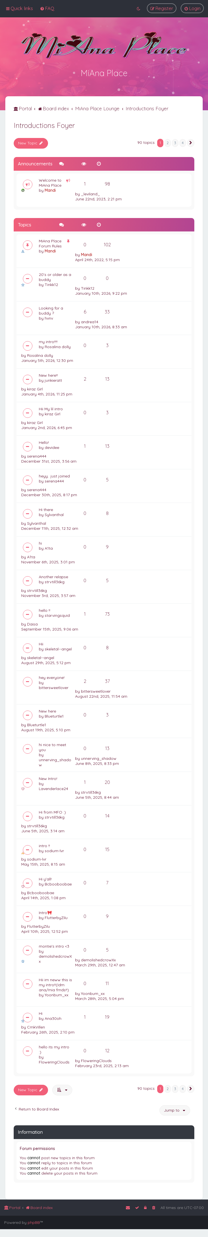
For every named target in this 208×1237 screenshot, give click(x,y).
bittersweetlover (53, 687)
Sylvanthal (54, 514)
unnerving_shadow (55, 762)
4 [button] (183, 142)
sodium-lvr (54, 850)
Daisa (32, 623)
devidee (52, 446)
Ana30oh (53, 1017)
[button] (190, 142)
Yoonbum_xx (56, 994)
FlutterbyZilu (56, 917)
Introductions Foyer (44, 124)
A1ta (49, 547)
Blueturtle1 (54, 715)
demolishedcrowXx (55, 958)
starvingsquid (57, 614)
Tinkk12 (51, 284)
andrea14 (89, 321)
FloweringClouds (54, 1061)
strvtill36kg (54, 581)
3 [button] (175, 142)
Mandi (50, 189)
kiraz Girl (35, 388)
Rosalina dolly (58, 346)
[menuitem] (47, 8)
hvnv (49, 317)
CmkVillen (36, 1026)
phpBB (34, 1222)
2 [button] (168, 142)
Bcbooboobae (58, 883)
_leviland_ (90, 193)
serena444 (36, 455)
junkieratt (53, 379)
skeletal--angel (58, 648)
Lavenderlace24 (53, 788)
